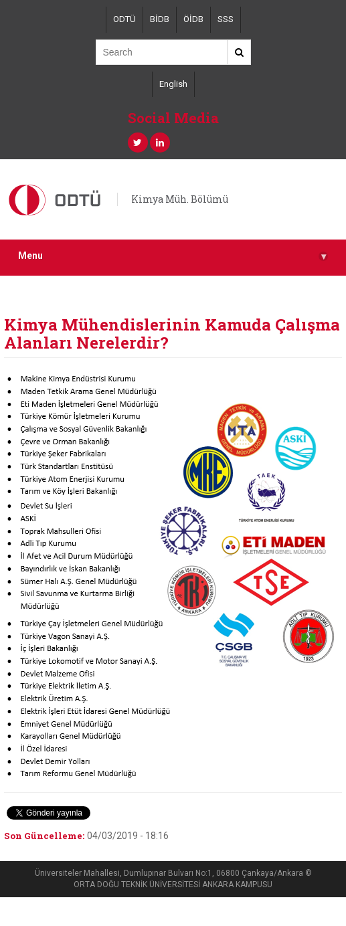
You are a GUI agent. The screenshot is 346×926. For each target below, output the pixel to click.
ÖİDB (193, 19)
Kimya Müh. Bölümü (179, 199)
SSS (226, 19)
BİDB (159, 19)
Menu (173, 256)
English (173, 84)
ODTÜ (124, 19)
